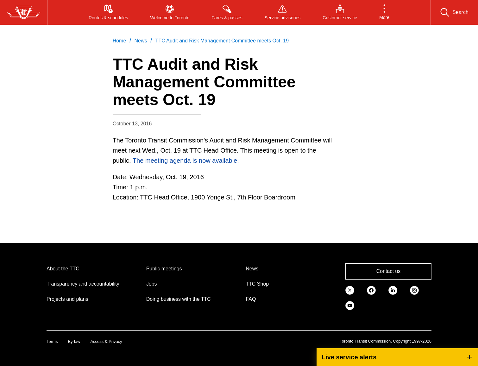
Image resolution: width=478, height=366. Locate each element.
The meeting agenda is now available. (186, 160)
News (252, 268)
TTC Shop (257, 284)
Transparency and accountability (83, 284)
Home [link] (119, 40)
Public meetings (164, 268)
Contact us (388, 271)
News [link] (140, 40)
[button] (384, 12)
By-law (74, 341)
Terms (52, 341)
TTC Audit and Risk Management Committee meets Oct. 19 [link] (222, 40)
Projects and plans (67, 299)
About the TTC (63, 268)
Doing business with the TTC (178, 299)
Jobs (151, 284)
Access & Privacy (106, 341)
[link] (349, 290)
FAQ (251, 299)
